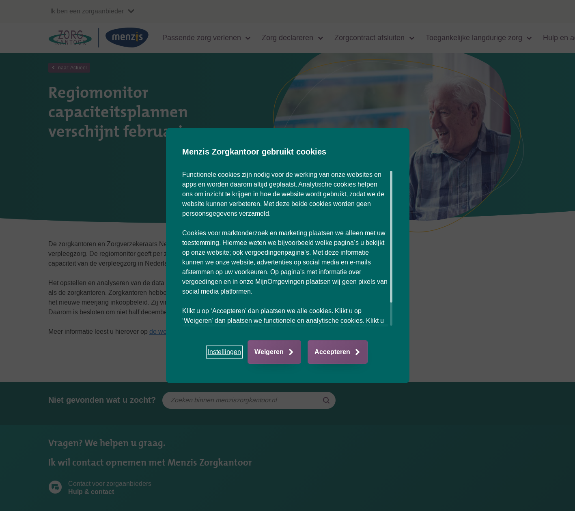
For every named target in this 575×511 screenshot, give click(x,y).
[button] (224, 352)
